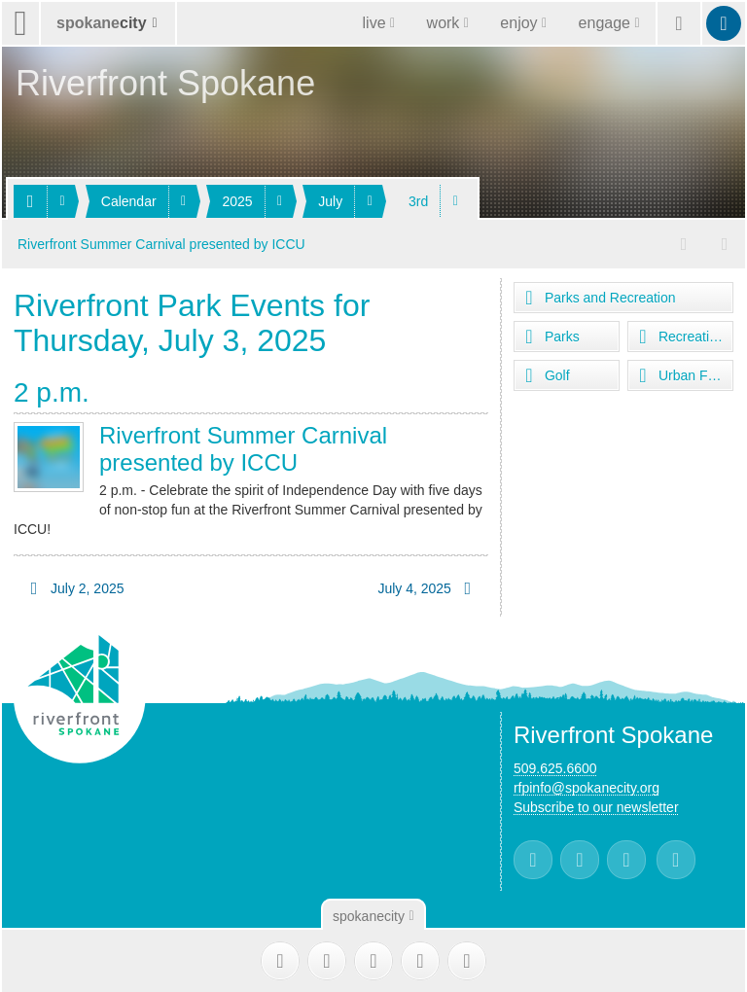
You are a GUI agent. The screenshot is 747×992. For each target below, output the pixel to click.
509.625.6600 (555, 767)
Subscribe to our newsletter (596, 806)
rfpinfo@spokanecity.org (586, 787)
